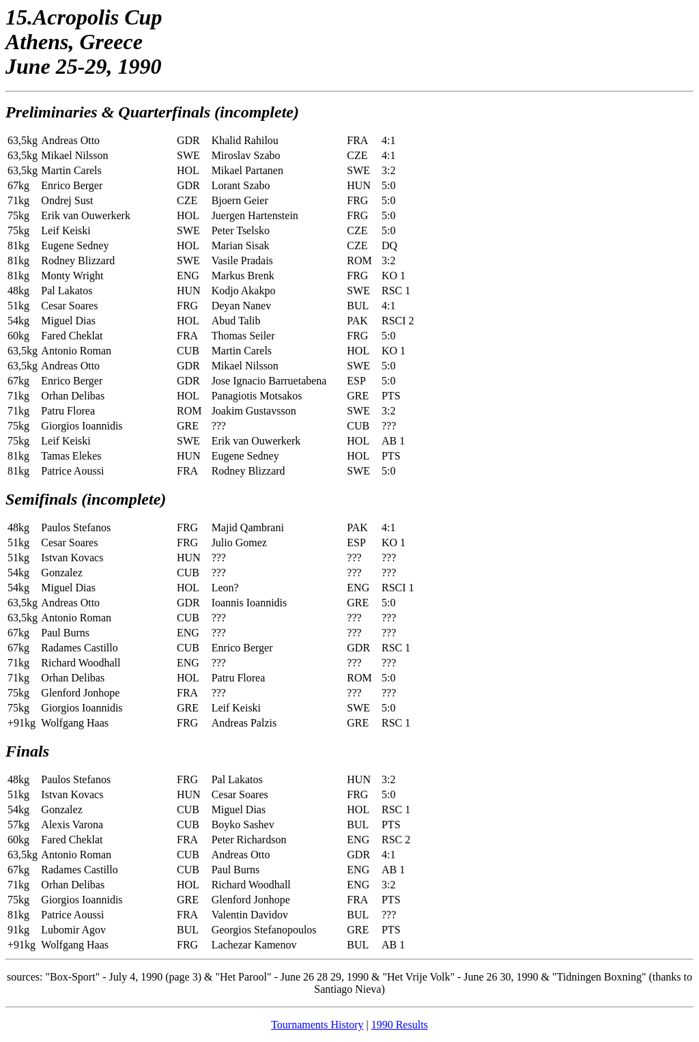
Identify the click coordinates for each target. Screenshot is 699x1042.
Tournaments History (317, 1024)
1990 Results (399, 1024)
